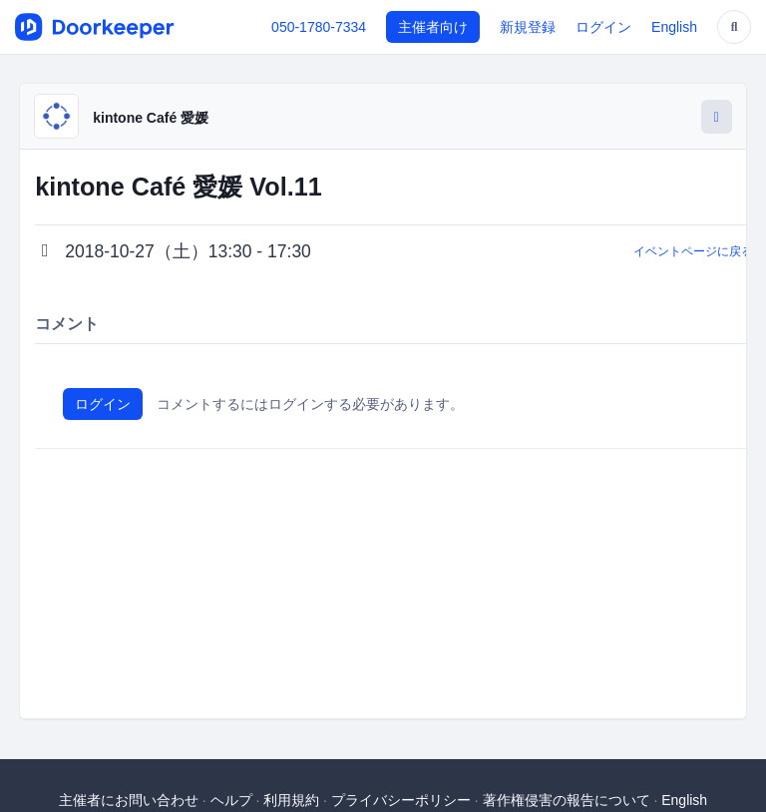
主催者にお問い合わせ (128, 800)
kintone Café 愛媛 (150, 118)
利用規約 (291, 800)
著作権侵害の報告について (566, 800)
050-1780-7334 (318, 27)
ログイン (603, 27)
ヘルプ (231, 800)
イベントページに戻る (693, 251)
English (674, 27)
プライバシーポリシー (401, 800)
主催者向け (433, 27)
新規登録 (528, 27)
